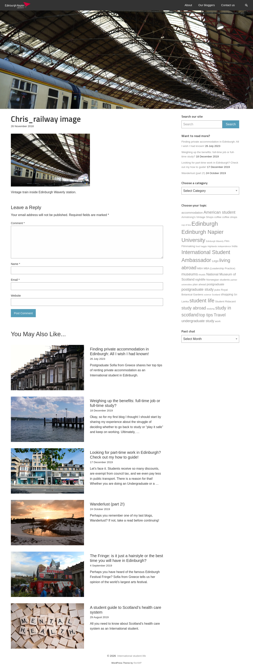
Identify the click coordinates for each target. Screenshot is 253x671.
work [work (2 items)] (218, 321)
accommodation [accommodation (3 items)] (192, 212)
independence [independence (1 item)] (224, 246)
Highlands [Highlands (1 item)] (212, 246)
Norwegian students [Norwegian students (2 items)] (218, 279)
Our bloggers (206, 5)
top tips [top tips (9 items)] (206, 315)
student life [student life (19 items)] (201, 301)
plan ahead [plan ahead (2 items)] (199, 284)
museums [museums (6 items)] (189, 274)
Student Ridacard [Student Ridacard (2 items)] (225, 301)
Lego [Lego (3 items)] (215, 261)
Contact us (228, 5)
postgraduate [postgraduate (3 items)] (215, 284)
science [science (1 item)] (207, 294)
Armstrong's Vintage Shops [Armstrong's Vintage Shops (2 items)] (197, 217)
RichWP (138, 663)
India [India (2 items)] (234, 246)
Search (248, 5)
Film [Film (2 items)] (226, 241)
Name (15, 264)
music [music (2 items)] (202, 274)
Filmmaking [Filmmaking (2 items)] (188, 246)
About (188, 5)
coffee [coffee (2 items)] (217, 217)
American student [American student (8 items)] (219, 212)
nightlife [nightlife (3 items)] (200, 279)
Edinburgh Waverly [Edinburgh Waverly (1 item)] (215, 241)
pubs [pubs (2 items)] (217, 289)
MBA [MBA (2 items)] (200, 268)
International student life (131, 655)
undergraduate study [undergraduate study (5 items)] (197, 321)
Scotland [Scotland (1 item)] (216, 294)
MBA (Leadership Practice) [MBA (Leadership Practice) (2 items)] (219, 268)
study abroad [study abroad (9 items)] (193, 308)
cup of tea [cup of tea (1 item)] (186, 225)
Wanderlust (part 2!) (193, 173)
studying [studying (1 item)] (211, 308)
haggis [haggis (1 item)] (204, 246)
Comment (18, 223)
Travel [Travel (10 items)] (220, 314)
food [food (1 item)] (198, 246)
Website (16, 295)
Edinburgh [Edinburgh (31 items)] (205, 223)
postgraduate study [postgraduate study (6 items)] (197, 289)
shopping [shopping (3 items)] (227, 294)
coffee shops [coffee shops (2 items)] (229, 217)
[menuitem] (188, 5)
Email (15, 279)
